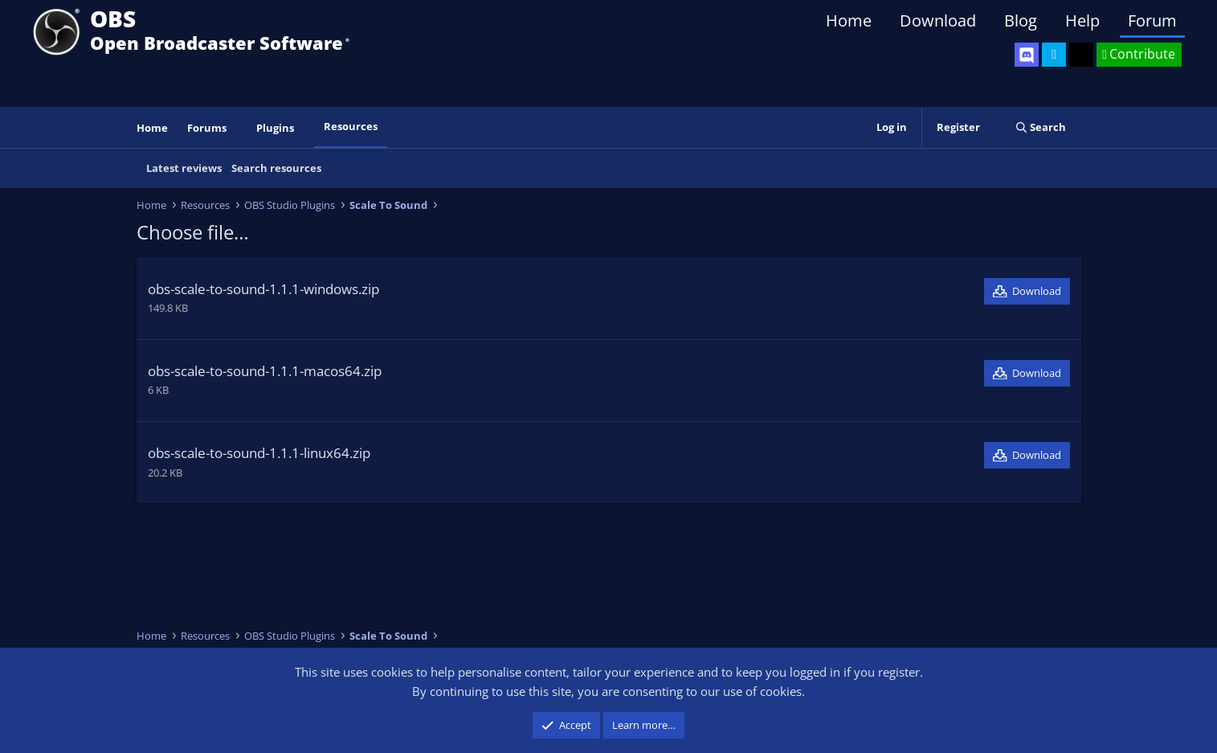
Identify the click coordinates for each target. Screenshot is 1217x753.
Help (1082, 20)
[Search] (1040, 127)
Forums (207, 128)
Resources (351, 126)
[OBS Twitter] (1054, 55)
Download (938, 20)
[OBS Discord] (1027, 55)
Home (849, 20)
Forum (1152, 20)
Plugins (275, 128)
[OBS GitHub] (1081, 55)
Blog (1020, 20)
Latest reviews (184, 168)
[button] (237, 128)
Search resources (276, 168)
